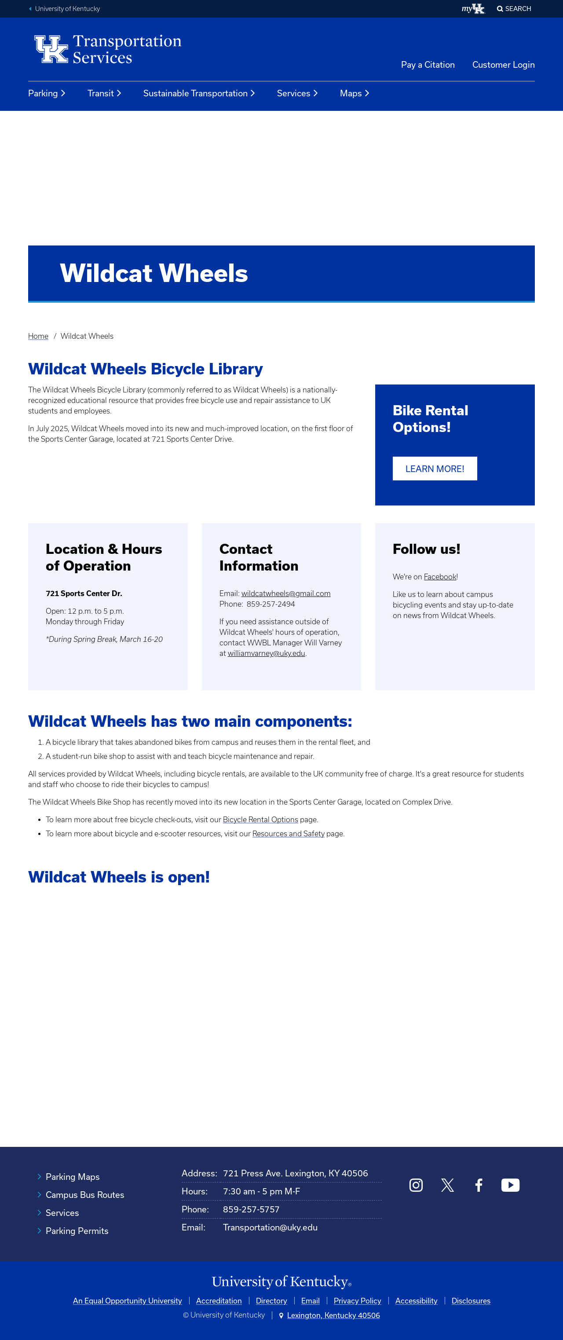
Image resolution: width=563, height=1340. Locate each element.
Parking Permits (77, 1231)
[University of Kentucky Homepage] (281, 1282)
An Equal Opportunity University (127, 1300)
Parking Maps (73, 1177)
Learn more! (435, 469)
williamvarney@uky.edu (266, 653)
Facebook (440, 576)
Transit (105, 93)
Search (518, 8)
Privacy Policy (357, 1300)
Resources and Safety (288, 833)
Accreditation (219, 1300)
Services (298, 93)
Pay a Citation (428, 64)
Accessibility (416, 1300)
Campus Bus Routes (85, 1195)
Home (38, 336)
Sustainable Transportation (199, 93)
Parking (47, 93)
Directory (271, 1300)
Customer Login (503, 64)
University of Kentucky (67, 8)
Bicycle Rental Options (260, 819)
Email (310, 1300)
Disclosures (471, 1300)
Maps (355, 93)
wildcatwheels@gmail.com (286, 593)
